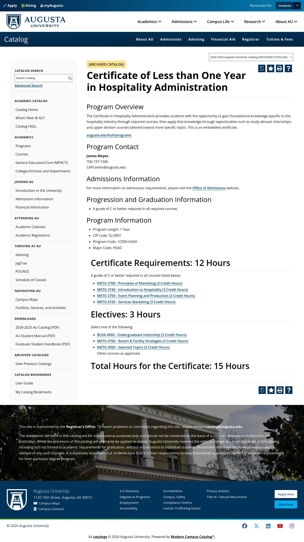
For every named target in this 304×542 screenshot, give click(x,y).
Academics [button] (147, 21)
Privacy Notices (218, 491)
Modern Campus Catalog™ (193, 536)
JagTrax (21, 263)
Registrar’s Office (80, 426)
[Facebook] (244, 526)
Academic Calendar (30, 227)
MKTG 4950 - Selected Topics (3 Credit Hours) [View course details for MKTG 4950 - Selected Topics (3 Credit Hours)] (133, 347)
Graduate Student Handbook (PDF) (42, 344)
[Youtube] (280, 526)
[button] (297, 5)
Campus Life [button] (218, 21)
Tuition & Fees (279, 39)
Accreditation (173, 491)
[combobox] (251, 57)
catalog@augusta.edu (223, 426)
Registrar (250, 39)
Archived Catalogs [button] (32, 355)
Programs (23, 146)
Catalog (16, 39)
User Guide (24, 383)
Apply (10, 5)
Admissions (171, 39)
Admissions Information (34, 199)
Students (284, 6)
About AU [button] (284, 21)
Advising (196, 39)
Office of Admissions (209, 188)
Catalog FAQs (25, 126)
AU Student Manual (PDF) (35, 336)
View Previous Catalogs (33, 363)
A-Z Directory (129, 491)
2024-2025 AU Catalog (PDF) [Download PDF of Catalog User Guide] (37, 327)
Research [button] (252, 21)
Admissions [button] (182, 21)
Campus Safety (174, 497)
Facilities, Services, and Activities (40, 307)
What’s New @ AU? (30, 118)
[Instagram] (291, 526)
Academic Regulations (32, 235)
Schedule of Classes (30, 280)
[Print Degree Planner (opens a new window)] (261, 68)
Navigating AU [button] (28, 291)
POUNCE (22, 271)
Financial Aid (223, 39)
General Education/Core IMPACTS (41, 162)
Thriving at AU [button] (28, 246)
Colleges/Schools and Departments (42, 171)
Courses (21, 154)
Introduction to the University (38, 190)
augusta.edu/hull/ (101, 135)
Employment (129, 502)
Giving (28, 5)
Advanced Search (28, 85)
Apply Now (286, 495)
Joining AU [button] (24, 182)
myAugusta (53, 5)
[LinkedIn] (268, 526)
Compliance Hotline (177, 502)
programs (123, 135)
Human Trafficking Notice (182, 508)
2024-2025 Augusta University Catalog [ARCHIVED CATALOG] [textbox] (248, 57)
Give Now (286, 505)
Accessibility (128, 508)
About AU (145, 39)
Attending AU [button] (27, 218)
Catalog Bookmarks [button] (33, 375)
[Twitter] (256, 526)
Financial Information (32, 207)
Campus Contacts (49, 509)
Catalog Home (26, 109)
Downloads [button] (25, 319)
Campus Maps (26, 299)
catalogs (100, 536)
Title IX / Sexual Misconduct (227, 497)
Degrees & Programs (135, 497)
